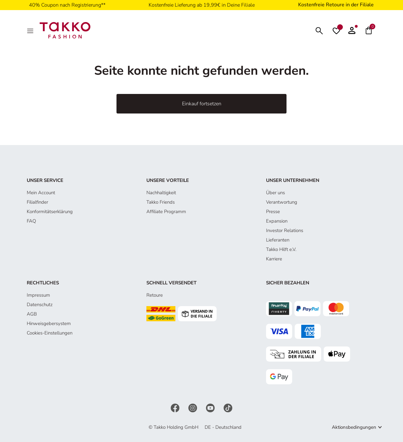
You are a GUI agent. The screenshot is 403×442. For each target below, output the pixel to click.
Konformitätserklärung (50, 211)
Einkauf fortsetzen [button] (201, 103)
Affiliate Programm (166, 211)
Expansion (276, 221)
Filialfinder (37, 202)
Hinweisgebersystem (49, 323)
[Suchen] (319, 30)
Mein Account (41, 192)
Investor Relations (284, 230)
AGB (32, 314)
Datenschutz (40, 304)
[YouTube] (211, 407)
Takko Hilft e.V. (281, 249)
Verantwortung (281, 202)
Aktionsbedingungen (354, 427)
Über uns (275, 192)
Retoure (154, 295)
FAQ (31, 221)
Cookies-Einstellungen (49, 333)
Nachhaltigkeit (161, 192)
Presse (273, 211)
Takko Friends (160, 202)
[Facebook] (176, 407)
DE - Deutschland (223, 427)
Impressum (38, 295)
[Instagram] (193, 407)
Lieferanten (277, 240)
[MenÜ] (31, 30)
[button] (351, 30)
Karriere (274, 259)
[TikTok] (228, 407)
